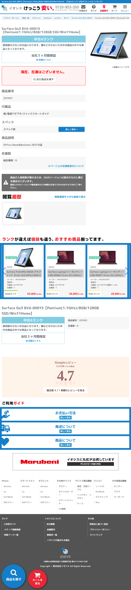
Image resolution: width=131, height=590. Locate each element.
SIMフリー (8, 502)
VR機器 (62, 508)
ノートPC (100, 486)
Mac (98, 502)
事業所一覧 (52, 534)
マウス (117, 491)
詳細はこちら (43, 59)
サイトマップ (96, 534)
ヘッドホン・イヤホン (84, 496)
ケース (80, 503)
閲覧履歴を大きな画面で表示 (70, 196)
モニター (118, 486)
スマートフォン (27, 480)
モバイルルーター (66, 493)
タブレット (44, 480)
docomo (7, 486)
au (5, 491)
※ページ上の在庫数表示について (66, 166)
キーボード (119, 496)
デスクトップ (102, 496)
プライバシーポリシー (100, 529)
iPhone (5, 480)
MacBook (100, 491)
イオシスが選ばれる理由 (58, 540)
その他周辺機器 (119, 480)
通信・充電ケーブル (84, 488)
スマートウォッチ (66, 502)
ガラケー (63, 486)
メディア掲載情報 (12, 529)
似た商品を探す (43, 79)
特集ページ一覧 (11, 534)
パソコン (98, 480)
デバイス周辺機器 (83, 480)
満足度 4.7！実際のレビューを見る (65, 390)
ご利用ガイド (10, 524)
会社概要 (51, 524)
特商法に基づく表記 (99, 524)
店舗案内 (51, 529)
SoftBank (8, 496)
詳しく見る (72, 129)
